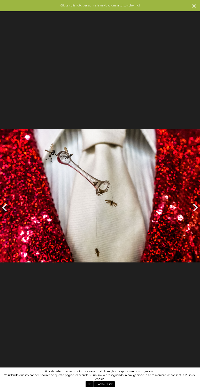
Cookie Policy (104, 384)
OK (89, 384)
